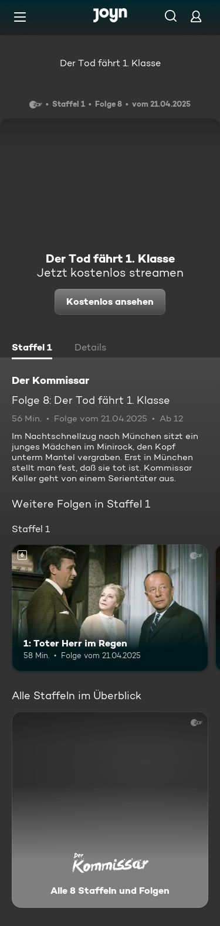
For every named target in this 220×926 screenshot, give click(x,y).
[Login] (196, 16)
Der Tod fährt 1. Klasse (110, 63)
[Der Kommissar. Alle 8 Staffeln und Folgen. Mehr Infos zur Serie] (110, 809)
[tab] (32, 348)
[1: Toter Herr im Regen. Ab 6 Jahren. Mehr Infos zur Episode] (110, 608)
